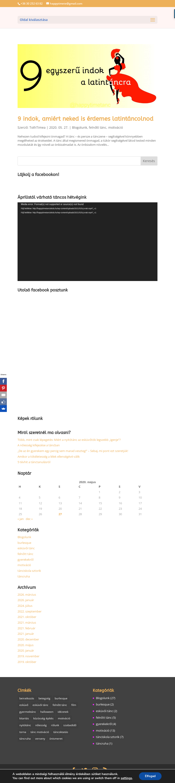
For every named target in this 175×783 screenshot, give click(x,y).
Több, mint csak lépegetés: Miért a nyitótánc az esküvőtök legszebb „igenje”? (69, 440)
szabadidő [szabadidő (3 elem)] (69, 726)
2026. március (27, 594)
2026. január (26, 600)
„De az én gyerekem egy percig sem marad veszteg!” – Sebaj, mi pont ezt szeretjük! (73, 451)
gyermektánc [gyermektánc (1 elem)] (27, 712)
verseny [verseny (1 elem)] (40, 739)
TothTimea (37, 127)
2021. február (26, 628)
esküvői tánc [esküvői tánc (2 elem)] (40, 705)
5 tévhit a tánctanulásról (34, 462)
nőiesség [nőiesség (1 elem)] (41, 726)
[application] (87, 241)
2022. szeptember (29, 611)
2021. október (27, 617)
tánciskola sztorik (29, 571)
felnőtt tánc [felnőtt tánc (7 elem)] (60, 705)
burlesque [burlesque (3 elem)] (61, 698)
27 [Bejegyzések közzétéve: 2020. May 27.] (60, 514)
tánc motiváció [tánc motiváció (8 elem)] (40, 732)
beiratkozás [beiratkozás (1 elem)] (26, 698)
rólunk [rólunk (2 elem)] (55, 726)
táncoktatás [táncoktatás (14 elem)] (60, 732)
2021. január (26, 634)
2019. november (28, 656)
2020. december (28, 639)
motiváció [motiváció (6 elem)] (64, 719)
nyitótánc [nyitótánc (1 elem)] (25, 726)
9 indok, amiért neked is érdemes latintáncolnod (85, 118)
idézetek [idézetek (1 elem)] (63, 712)
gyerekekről (25, 559)
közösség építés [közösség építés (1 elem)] (43, 719)
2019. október (27, 662)
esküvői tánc (26, 548)
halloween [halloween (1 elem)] (46, 712)
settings (125, 778)
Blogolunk (79, 127)
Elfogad (150, 776)
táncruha (24, 576)
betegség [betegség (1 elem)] (44, 698)
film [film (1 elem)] (73, 705)
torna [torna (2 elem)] (22, 732)
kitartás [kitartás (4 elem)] (24, 719)
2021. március (27, 622)
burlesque (24, 543)
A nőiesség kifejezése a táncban (39, 445)
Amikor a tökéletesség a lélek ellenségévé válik (49, 456)
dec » (29, 519)
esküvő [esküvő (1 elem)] (23, 705)
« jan (21, 519)
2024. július (25, 606)
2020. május (25, 645)
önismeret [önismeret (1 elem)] (55, 739)
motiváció (115, 127)
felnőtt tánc (97, 127)
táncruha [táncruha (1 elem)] (25, 739)
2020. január (26, 650)
